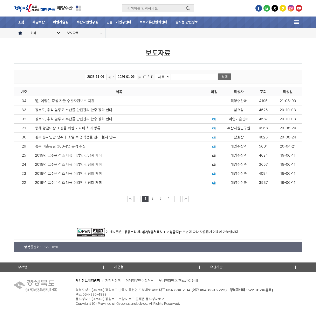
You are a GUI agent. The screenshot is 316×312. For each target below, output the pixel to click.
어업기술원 (60, 22)
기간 (151, 76)
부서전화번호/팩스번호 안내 (178, 281)
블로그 (266, 8)
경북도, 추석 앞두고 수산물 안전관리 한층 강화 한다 (73, 110)
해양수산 (65, 8)
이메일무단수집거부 (140, 281)
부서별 (22, 267)
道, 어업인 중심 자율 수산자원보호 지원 (64, 101)
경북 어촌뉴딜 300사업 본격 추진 (60, 146)
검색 (188, 8)
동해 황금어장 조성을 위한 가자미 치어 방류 (68, 128)
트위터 (275, 8)
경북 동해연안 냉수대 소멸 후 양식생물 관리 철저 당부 (75, 137)
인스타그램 (291, 8)
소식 (21, 22)
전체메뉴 (296, 22)
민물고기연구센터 (119, 22)
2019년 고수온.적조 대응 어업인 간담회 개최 (68, 155)
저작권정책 (113, 281)
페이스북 (258, 8)
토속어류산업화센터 (153, 22)
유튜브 (299, 8)
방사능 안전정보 (187, 22)
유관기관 (216, 267)
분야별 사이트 (78, 8)
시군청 (118, 267)
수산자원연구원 (87, 22)
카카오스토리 (283, 8)
